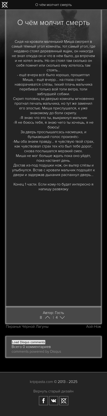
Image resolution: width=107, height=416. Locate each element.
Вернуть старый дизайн (53, 391)
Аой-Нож (93, 326)
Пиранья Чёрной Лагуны (27, 326)
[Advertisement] (53, 246)
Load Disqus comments (28, 342)
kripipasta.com (41, 381)
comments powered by (36, 351)
